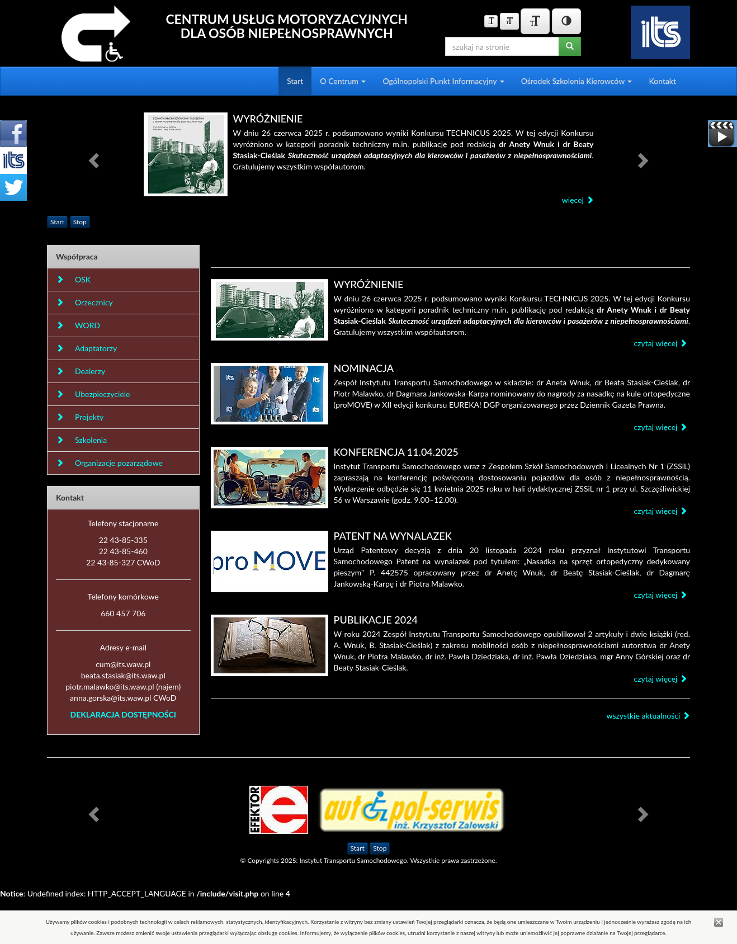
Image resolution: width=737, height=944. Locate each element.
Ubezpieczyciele (93, 394)
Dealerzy (80, 371)
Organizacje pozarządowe (109, 463)
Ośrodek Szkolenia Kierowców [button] (576, 81)
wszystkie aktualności (648, 715)
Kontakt (662, 81)
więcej (578, 200)
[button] (95, 160)
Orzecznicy (84, 302)
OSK (73, 279)
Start (295, 81)
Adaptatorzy (86, 348)
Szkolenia (81, 440)
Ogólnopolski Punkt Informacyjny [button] (443, 81)
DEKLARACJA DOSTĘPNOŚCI (123, 714)
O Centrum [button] (343, 81)
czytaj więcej (660, 343)
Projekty (79, 417)
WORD (78, 325)
